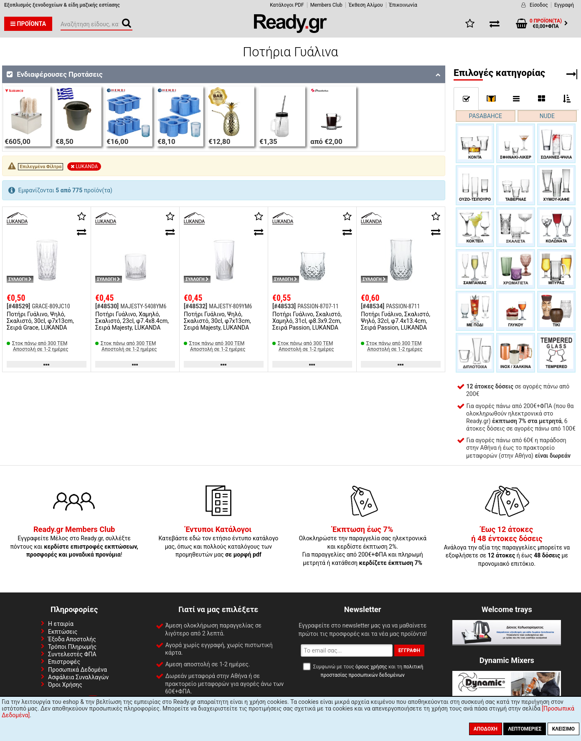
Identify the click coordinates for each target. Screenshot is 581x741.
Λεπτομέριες (524, 729)
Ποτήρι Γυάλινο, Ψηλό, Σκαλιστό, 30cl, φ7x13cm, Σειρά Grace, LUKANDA (40, 321)
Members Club (326, 5)
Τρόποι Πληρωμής (72, 646)
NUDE (547, 116)
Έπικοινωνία (403, 5)
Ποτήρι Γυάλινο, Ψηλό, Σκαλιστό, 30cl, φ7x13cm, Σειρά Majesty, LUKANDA (217, 321)
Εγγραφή (564, 5)
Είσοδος (539, 5)
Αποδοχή (485, 729)
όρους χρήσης (371, 667)
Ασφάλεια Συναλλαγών (78, 677)
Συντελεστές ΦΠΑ (72, 654)
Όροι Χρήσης (65, 684)
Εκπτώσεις (62, 631)
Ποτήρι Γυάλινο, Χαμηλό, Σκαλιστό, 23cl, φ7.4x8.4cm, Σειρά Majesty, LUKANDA (132, 321)
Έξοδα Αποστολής (72, 639)
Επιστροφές (64, 661)
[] (491, 98)
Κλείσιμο (563, 729)
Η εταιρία (61, 623)
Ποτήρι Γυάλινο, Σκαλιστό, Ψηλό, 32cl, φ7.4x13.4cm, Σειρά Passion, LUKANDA (395, 321)
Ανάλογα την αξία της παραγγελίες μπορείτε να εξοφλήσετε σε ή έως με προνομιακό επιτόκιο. (507, 547)
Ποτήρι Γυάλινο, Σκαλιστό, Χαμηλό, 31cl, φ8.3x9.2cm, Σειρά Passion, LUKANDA (307, 321)
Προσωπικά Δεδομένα (77, 669)
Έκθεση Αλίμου (366, 5)
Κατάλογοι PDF (287, 5)
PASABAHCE (485, 116)
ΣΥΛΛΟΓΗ (20, 279)
